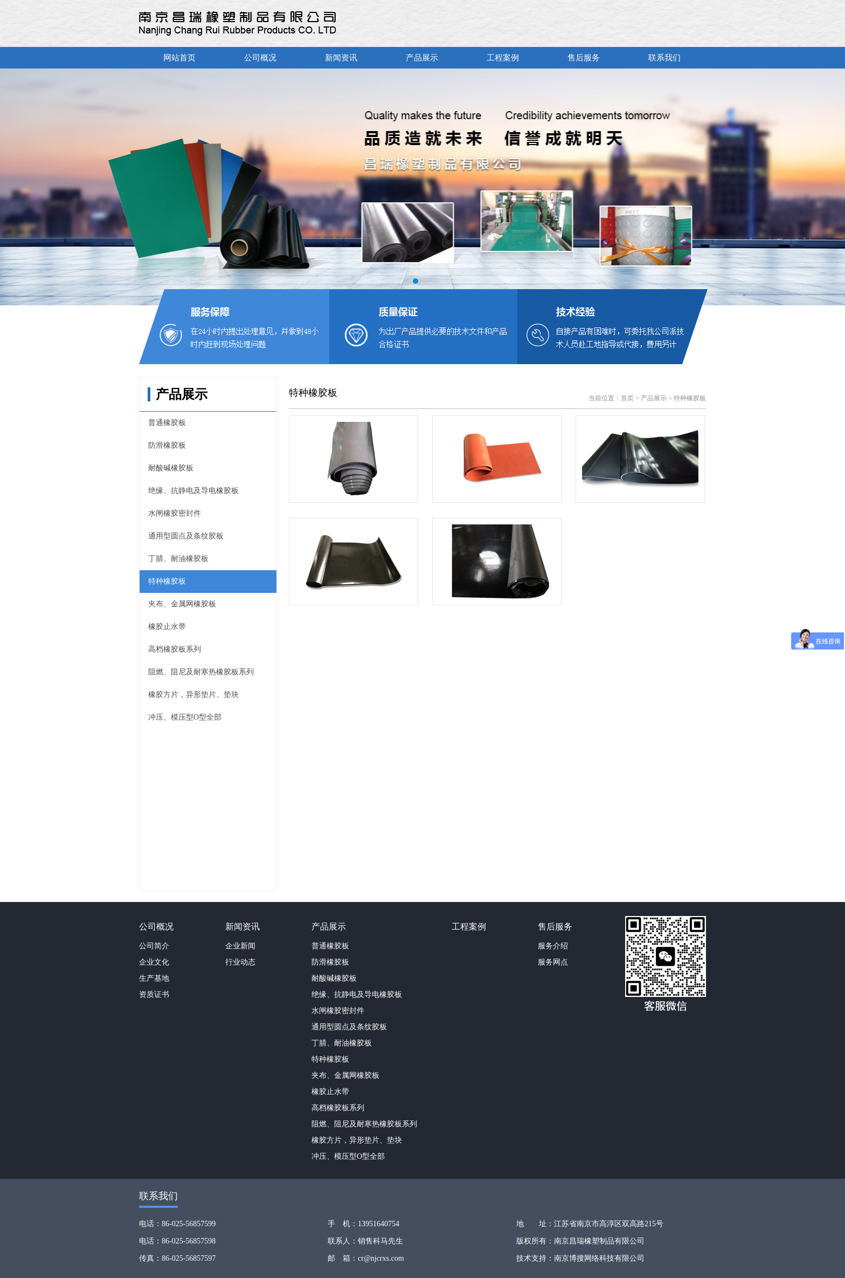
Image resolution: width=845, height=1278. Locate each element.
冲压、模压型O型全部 (184, 717)
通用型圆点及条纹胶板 (186, 536)
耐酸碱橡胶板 (170, 468)
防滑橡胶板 (167, 445)
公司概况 (260, 57)
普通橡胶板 (167, 423)
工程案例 (503, 57)
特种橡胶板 (167, 581)
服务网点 (553, 962)
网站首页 (179, 57)
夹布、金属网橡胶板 (182, 604)
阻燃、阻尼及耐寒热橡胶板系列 (201, 672)
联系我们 (664, 57)
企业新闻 (240, 946)
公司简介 (154, 946)
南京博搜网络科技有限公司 (599, 1258)
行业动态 (240, 962)
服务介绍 (553, 946)
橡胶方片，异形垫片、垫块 (193, 695)
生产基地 (154, 978)
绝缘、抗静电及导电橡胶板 (193, 491)
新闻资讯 (341, 57)
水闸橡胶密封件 (174, 513)
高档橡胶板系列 (174, 649)
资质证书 (154, 994)
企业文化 (154, 962)
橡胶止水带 (167, 627)
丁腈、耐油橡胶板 (178, 559)
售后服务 (583, 57)
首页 (627, 398)
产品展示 (422, 57)
